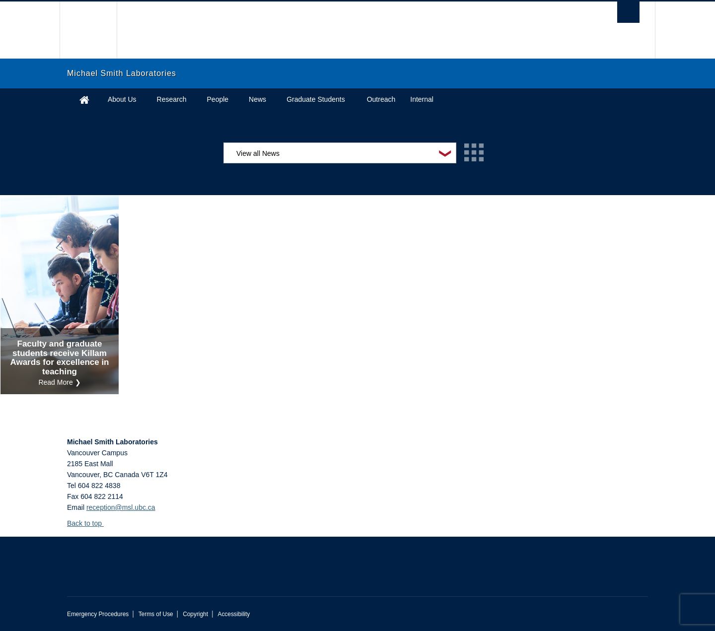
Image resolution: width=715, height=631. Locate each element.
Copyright (195, 614)
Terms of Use (156, 614)
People (218, 99)
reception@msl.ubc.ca (120, 507)
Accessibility (233, 614)
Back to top (89, 523)
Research (172, 99)
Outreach (381, 99)
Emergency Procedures (98, 614)
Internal (421, 99)
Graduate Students (315, 99)
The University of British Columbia (88, 30)
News (257, 99)
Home (84, 99)
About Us (122, 99)
